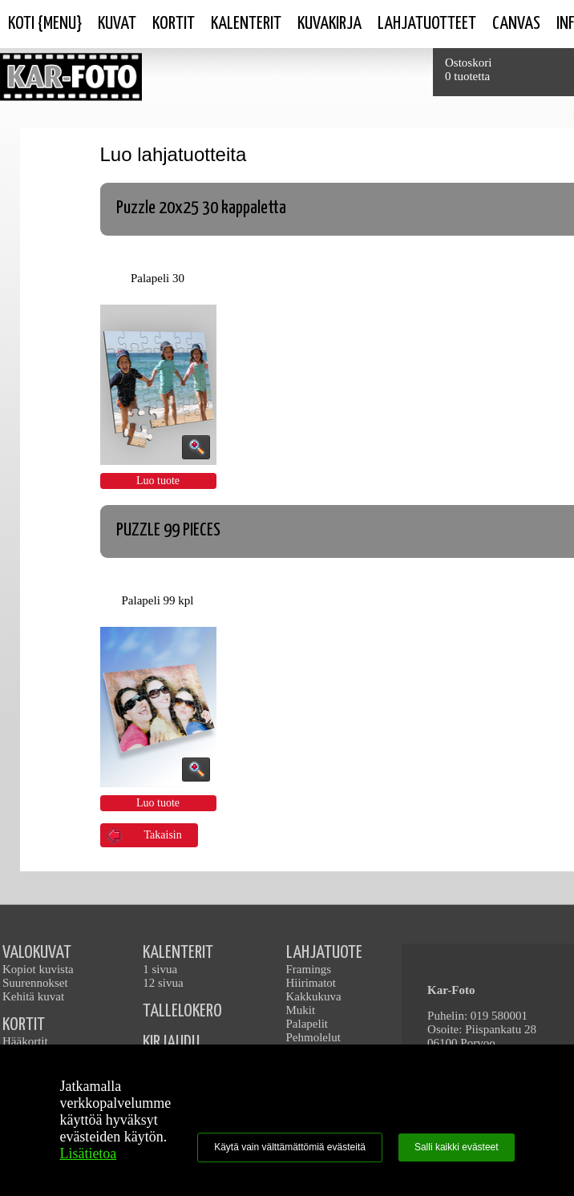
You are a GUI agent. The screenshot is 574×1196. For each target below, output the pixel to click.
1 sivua (160, 969)
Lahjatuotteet (427, 23)
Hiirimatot (311, 982)
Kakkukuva (314, 996)
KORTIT (23, 1025)
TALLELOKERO (182, 1011)
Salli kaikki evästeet (456, 1147)
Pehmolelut (313, 1037)
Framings (309, 969)
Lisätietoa (87, 1153)
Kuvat (117, 23)
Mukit (301, 1010)
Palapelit (307, 1023)
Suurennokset (35, 982)
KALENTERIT (178, 952)
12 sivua (163, 982)
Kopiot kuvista (38, 969)
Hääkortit (25, 1041)
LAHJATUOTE (324, 952)
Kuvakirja (329, 23)
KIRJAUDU (171, 1042)
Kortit (173, 23)
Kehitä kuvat (33, 996)
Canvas (516, 23)
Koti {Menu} (45, 23)
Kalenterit (246, 23)
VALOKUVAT (36, 952)
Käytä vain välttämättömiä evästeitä (290, 1147)
